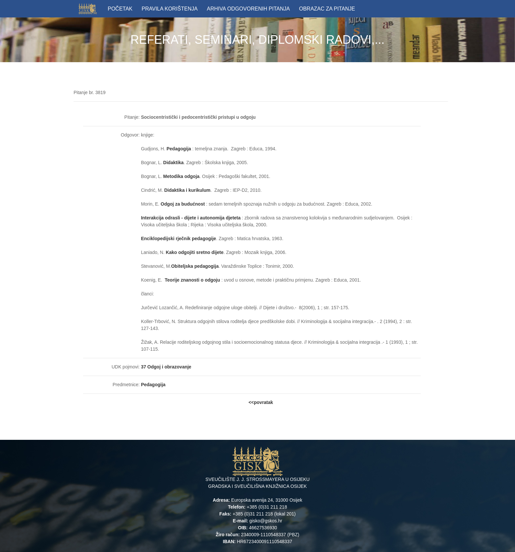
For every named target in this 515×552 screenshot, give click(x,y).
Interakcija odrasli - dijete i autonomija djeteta (191, 217)
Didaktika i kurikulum (187, 190)
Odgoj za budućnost (183, 204)
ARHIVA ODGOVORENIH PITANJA (248, 9)
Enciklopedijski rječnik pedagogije (178, 238)
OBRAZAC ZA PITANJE (327, 9)
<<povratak (261, 402)
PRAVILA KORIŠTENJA (169, 9)
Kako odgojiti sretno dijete (195, 252)
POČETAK (120, 9)
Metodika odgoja (181, 176)
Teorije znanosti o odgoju (193, 280)
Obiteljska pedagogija (195, 266)
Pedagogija (179, 148)
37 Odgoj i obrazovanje (166, 366)
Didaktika (173, 162)
